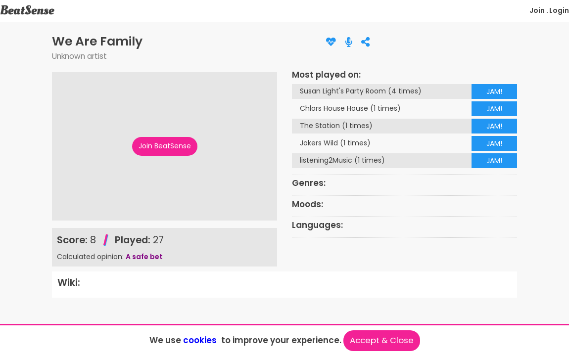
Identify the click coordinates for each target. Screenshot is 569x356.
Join (537, 10)
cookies (200, 340)
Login (559, 10)
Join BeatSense (165, 146)
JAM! (494, 91)
